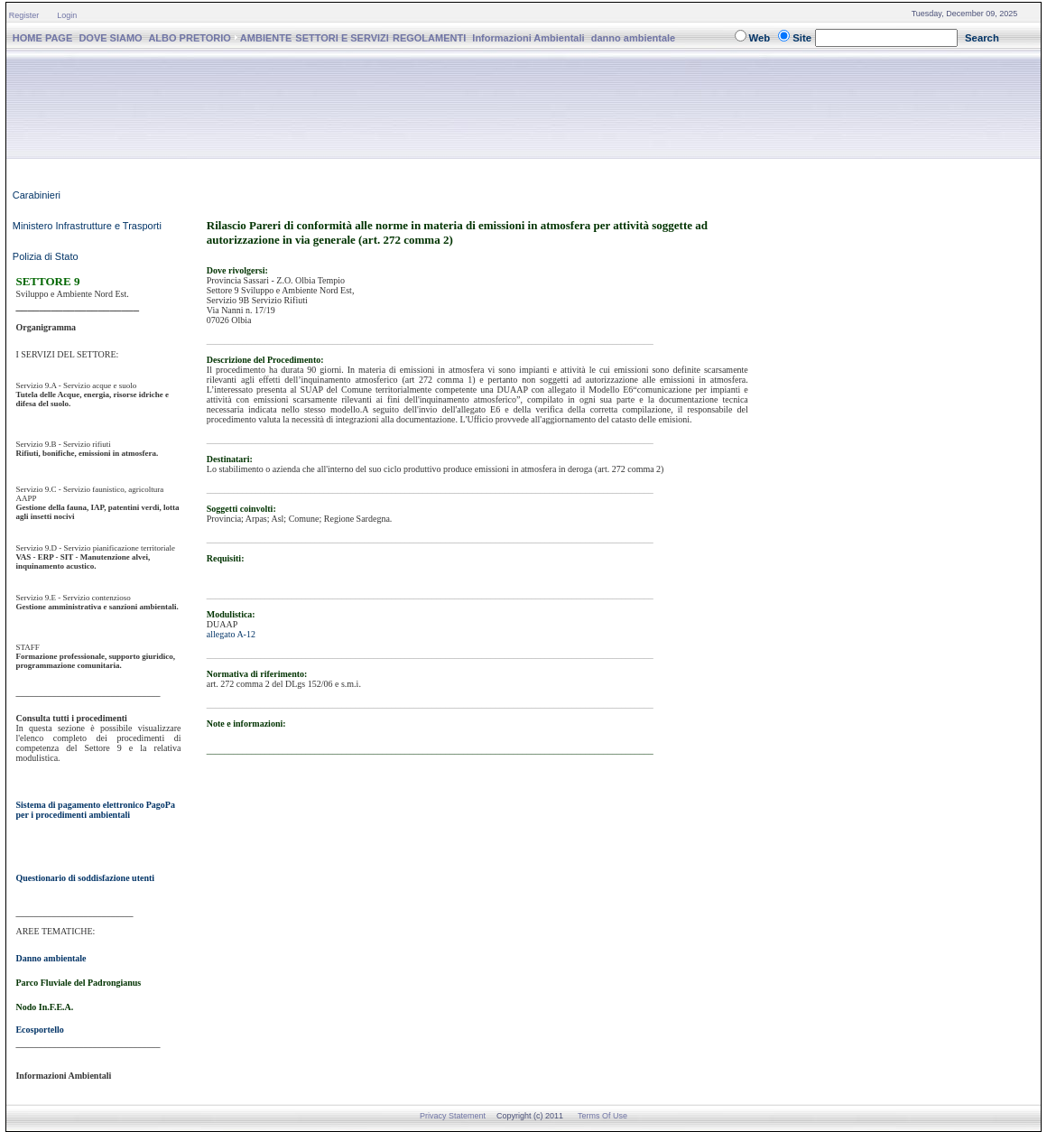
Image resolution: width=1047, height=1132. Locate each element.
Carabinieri (36, 195)
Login (67, 15)
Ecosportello (39, 1030)
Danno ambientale (50, 958)
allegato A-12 (231, 634)
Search (982, 37)
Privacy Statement (453, 1115)
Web (760, 37)
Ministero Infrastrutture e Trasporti (87, 225)
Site (801, 37)
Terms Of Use (602, 1115)
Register (24, 15)
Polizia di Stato (46, 256)
